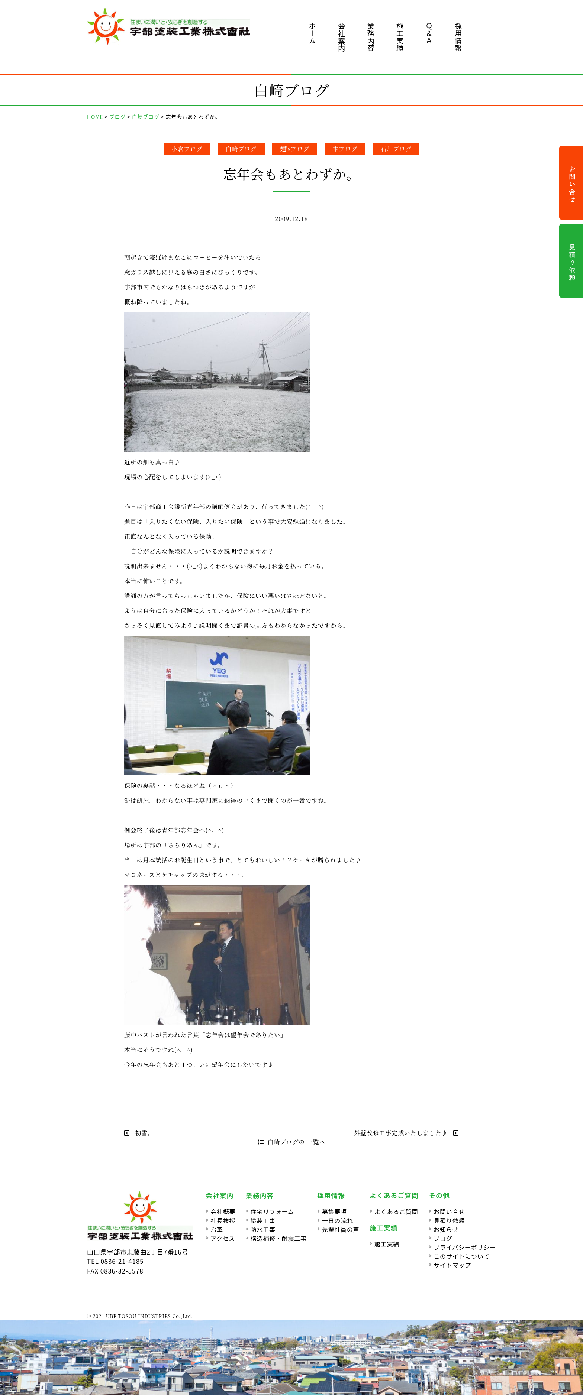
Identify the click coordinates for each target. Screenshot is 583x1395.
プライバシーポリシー (465, 1247)
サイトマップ (452, 1265)
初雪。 (139, 1133)
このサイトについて (462, 1256)
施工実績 (400, 37)
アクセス (222, 1238)
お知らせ (446, 1229)
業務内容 (371, 37)
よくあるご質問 (396, 1211)
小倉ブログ (187, 149)
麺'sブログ (295, 149)
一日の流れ (337, 1220)
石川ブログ (396, 149)
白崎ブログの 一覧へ (292, 1142)
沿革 (216, 1229)
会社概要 (222, 1211)
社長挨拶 (222, 1220)
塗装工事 (263, 1220)
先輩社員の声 (341, 1229)
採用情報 (458, 37)
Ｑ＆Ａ (429, 33)
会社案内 (341, 37)
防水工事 (263, 1229)
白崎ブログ (241, 149)
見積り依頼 (449, 1220)
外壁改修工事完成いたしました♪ (406, 1133)
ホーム (312, 33)
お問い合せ (449, 1211)
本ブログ (344, 149)
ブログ (443, 1238)
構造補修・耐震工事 (279, 1238)
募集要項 (334, 1211)
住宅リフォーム (272, 1211)
